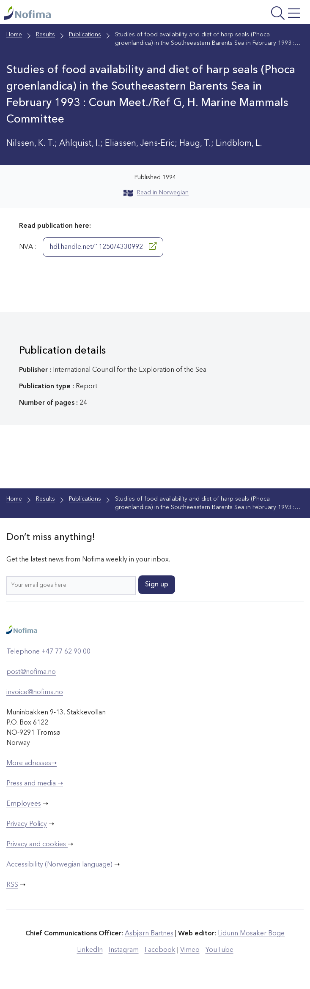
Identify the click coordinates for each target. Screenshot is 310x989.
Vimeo (190, 950)
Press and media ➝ (34, 783)
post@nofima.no (31, 672)
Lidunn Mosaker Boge (251, 933)
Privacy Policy (26, 824)
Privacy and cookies (37, 844)
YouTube (219, 950)
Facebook (160, 950)
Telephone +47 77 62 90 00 (48, 651)
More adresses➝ (31, 763)
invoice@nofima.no (34, 692)
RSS (12, 885)
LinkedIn (90, 950)
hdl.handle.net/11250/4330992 (102, 246)
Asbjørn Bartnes (149, 933)
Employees (23, 804)
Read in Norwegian (156, 193)
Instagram (124, 950)
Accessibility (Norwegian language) (59, 864)
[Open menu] (250, 14)
